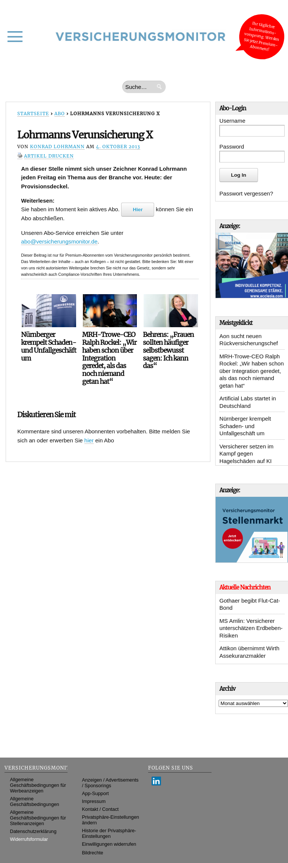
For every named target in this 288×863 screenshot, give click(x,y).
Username (232, 120)
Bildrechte (93, 852)
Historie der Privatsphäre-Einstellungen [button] (109, 833)
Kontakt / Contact (100, 809)
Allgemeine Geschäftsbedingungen (34, 801)
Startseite (33, 113)
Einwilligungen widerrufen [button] (109, 844)
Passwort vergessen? (246, 193)
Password (231, 146)
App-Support (95, 793)
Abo (59, 113)
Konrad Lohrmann (57, 146)
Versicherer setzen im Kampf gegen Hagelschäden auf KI (246, 453)
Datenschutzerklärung (33, 831)
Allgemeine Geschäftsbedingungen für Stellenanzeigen (38, 817)
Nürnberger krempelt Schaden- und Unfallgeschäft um (245, 425)
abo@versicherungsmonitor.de (59, 241)
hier (89, 440)
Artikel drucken (49, 156)
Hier (137, 209)
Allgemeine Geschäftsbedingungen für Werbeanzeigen (38, 785)
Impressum (94, 801)
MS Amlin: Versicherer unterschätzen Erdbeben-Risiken (250, 628)
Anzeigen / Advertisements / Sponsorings (110, 782)
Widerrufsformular (29, 839)
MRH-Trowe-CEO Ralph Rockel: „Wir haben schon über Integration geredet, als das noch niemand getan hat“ (251, 371)
